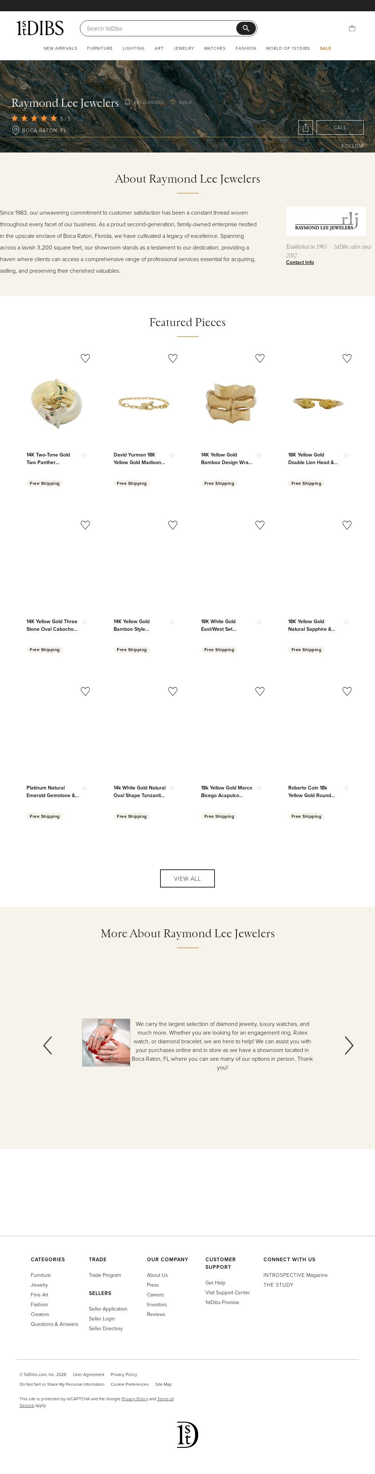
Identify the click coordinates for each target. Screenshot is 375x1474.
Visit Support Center (227, 1292)
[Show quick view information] (84, 455)
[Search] (161, 28)
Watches (215, 48)
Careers (155, 1294)
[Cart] (352, 28)
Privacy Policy (124, 1374)
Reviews (156, 1314)
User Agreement (88, 1374)
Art (159, 48)
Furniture (100, 48)
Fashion (246, 48)
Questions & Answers (54, 1323)
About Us (157, 1274)
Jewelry (184, 48)
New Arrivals (60, 48)
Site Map (163, 1384)
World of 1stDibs (288, 48)
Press (153, 1284)
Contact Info (300, 262)
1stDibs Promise (222, 1302)
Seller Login (102, 1318)
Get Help (215, 1282)
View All (187, 878)
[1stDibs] (40, 28)
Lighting (134, 48)
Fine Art (39, 1294)
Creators (40, 1314)
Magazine (296, 1274)
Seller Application (108, 1308)
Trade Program (105, 1274)
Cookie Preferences (130, 1384)
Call (340, 127)
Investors (157, 1304)
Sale (325, 48)
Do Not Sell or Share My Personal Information (62, 1384)
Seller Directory (106, 1328)
